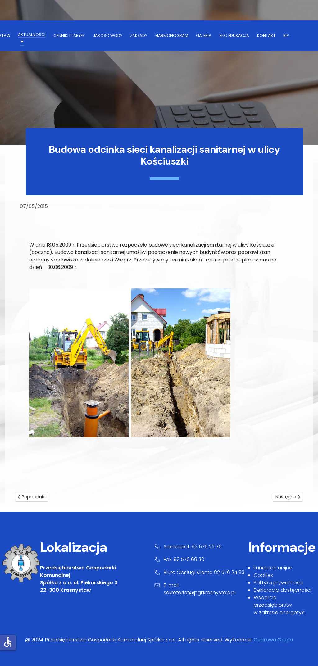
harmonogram (171, 35)
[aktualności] (21, 42)
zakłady (138, 35)
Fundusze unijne (273, 567)
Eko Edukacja (234, 35)
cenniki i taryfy (69, 35)
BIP (286, 35)
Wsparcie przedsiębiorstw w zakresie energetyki (279, 605)
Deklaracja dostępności (282, 590)
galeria (203, 35)
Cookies (263, 575)
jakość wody (107, 35)
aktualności (31, 34)
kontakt (266, 35)
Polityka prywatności (278, 582)
